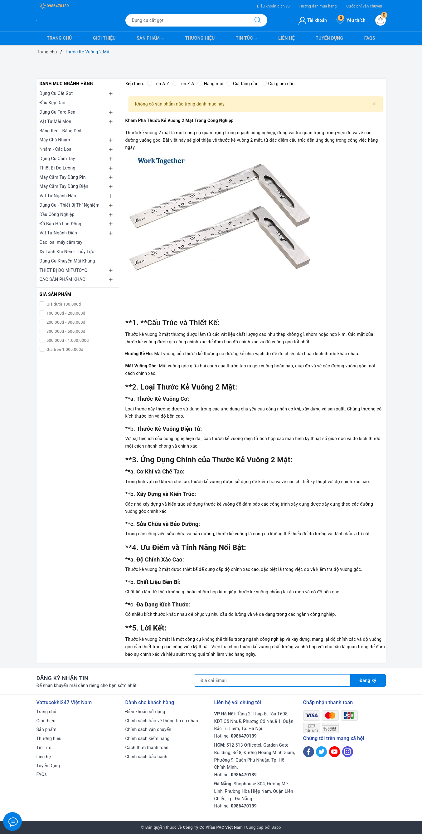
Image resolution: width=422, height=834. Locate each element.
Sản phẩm (150, 39)
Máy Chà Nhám (55, 139)
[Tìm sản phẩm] (186, 20)
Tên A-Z (158, 83)
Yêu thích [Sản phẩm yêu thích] (351, 20)
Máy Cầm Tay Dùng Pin (63, 177)
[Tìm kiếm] (257, 20)
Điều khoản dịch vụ (273, 6)
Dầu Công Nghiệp (57, 214)
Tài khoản (312, 20)
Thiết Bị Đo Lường (57, 167)
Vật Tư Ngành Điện (58, 232)
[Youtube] (334, 751)
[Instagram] (347, 751)
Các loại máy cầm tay (61, 242)
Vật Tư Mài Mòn (55, 121)
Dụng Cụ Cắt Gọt (56, 93)
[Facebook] (308, 751)
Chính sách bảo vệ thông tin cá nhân (161, 720)
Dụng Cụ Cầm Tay (57, 158)
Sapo (276, 827)
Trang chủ (59, 38)
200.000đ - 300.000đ (65, 322)
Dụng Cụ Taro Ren (57, 112)
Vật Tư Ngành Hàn (58, 195)
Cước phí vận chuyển (364, 6)
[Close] (374, 104)
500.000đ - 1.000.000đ (67, 340)
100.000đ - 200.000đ (65, 313)
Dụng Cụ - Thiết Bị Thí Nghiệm (70, 205)
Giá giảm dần (278, 83)
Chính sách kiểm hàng (147, 738)
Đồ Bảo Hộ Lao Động (60, 223)
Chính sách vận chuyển (148, 729)
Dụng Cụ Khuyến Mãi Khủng (67, 260)
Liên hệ (286, 38)
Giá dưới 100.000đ (63, 304)
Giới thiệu (104, 38)
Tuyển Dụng (329, 38)
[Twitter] (321, 751)
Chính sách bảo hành (146, 756)
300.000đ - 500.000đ (65, 331)
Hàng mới (210, 83)
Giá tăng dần (242, 83)
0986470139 (54, 6)
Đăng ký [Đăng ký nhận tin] (368, 680)
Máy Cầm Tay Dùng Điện (64, 186)
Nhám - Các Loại (56, 149)
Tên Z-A (183, 83)
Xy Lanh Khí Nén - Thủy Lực (67, 251)
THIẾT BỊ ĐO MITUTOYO (64, 270)
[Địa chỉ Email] (272, 680)
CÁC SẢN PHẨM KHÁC (62, 279)
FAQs (369, 38)
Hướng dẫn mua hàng (318, 6)
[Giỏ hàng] (380, 20)
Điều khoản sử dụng (145, 711)
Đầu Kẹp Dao (52, 102)
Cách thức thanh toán (147, 747)
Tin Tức (246, 39)
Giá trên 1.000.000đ (65, 349)
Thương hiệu (200, 38)
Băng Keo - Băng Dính (61, 130)
